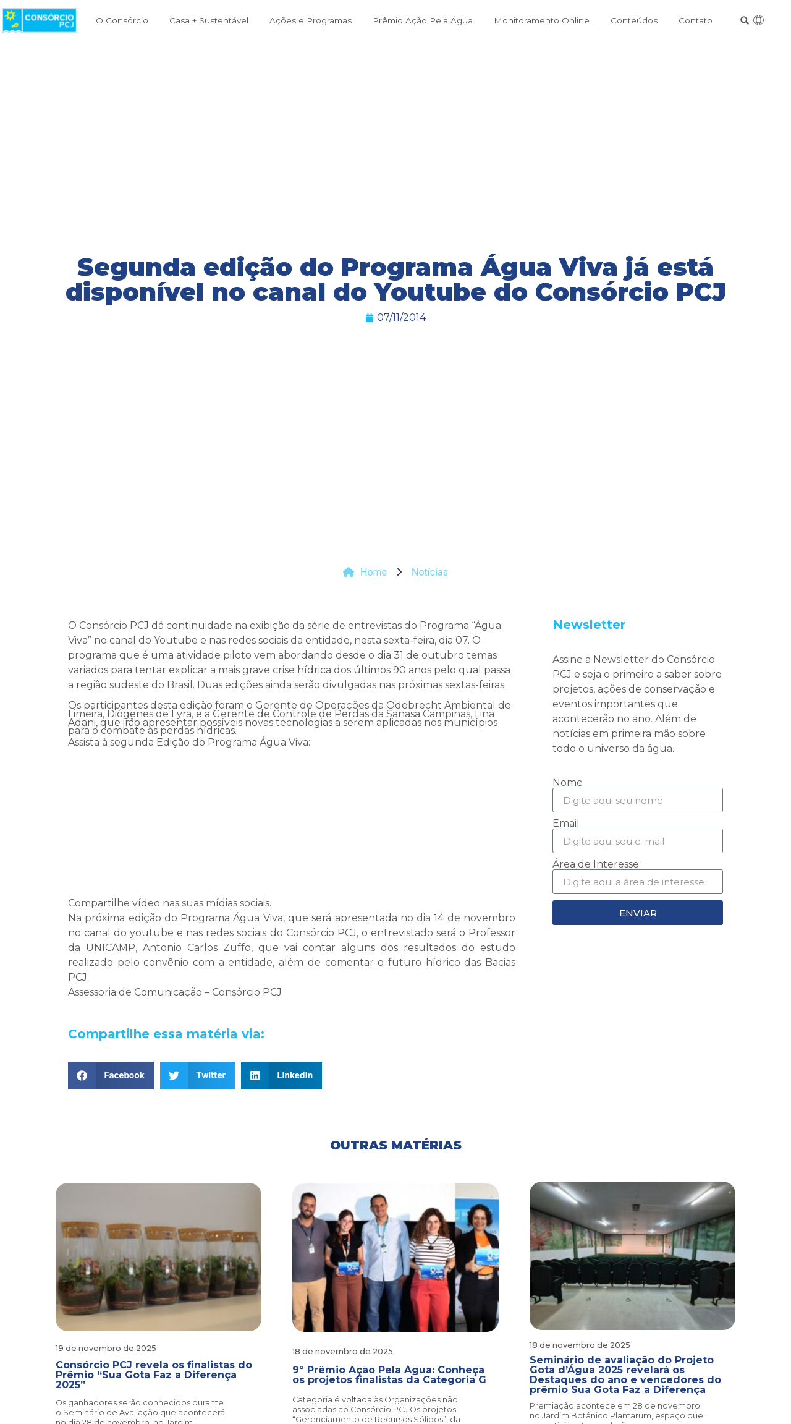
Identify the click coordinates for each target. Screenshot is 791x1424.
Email (566, 824)
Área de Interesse (595, 864)
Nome (567, 783)
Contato (696, 20)
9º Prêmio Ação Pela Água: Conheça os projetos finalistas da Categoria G (389, 1375)
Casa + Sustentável (208, 20)
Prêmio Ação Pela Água (423, 20)
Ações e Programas (310, 20)
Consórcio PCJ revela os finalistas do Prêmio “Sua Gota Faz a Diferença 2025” (154, 1375)
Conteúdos (634, 20)
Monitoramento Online (542, 20)
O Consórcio (122, 20)
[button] (745, 20)
